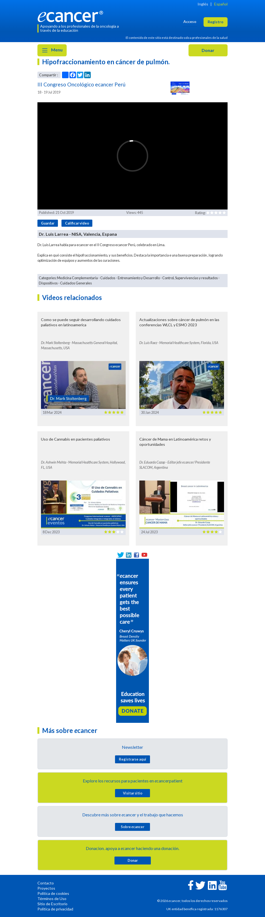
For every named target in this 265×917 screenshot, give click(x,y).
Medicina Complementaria (77, 278)
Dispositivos (48, 283)
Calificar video (77, 223)
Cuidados (107, 278)
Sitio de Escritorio (52, 903)
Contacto (45, 883)
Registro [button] (215, 21)
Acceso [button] (189, 21)
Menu (52, 50)
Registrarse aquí (132, 759)
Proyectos (46, 888)
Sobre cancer (132, 827)
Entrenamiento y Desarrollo (139, 278)
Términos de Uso (51, 898)
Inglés (203, 4)
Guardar (47, 223)
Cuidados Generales (76, 283)
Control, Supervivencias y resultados (190, 278)
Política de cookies (53, 893)
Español (221, 4)
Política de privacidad (55, 909)
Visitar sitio (132, 793)
